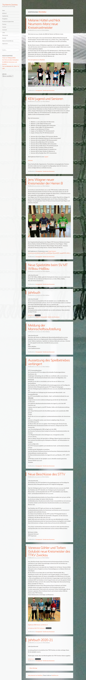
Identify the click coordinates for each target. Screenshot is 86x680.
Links (3, 32)
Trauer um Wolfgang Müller (9, 57)
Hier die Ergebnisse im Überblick (36, 60)
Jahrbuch (4, 13)
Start (3, 10)
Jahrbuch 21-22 (31, 315)
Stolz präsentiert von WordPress (35, 675)
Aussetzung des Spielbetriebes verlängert (49, 362)
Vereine (4, 27)
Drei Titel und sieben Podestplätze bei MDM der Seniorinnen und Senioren (10, 62)
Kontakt (4, 38)
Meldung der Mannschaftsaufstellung (44, 327)
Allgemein (38, 317)
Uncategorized (39, 90)
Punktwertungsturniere (8, 21)
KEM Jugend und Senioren (45, 99)
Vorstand (4, 29)
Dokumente (5, 35)
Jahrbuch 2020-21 (40, 640)
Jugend (46, 156)
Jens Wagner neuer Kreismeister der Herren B (45, 181)
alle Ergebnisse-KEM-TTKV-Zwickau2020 (36, 628)
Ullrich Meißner (42, 12)
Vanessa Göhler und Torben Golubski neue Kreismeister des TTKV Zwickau (49, 551)
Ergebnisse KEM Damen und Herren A (38, 624)
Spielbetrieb (5, 16)
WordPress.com (55, 675)
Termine (4, 24)
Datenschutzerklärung (7, 41)
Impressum (5, 43)
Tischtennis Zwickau (10, 4)
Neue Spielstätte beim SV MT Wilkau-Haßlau (48, 267)
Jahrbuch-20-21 (31, 659)
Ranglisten (5, 18)
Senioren (30, 160)
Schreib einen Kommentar (49, 90)
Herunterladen (38, 315)
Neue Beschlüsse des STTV (46, 474)
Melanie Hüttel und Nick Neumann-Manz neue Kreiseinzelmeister (44, 24)
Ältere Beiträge (32, 668)
